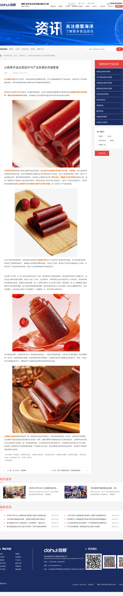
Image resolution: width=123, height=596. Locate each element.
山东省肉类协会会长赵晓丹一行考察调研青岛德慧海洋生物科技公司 (87, 523)
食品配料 (18, 557)
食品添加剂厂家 (15, 457)
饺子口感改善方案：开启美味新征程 (68, 470)
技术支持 (102, 6)
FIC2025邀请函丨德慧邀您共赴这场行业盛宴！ (84, 526)
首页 (15, 55)
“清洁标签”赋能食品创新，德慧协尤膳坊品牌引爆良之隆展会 (105, 488)
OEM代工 (111, 6)
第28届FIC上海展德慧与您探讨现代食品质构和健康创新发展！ (87, 519)
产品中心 (94, 6)
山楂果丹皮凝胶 (73, 454)
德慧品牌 (119, 11)
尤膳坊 (82, 3)
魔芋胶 (29, 457)
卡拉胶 (67, 6)
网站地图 (18, 569)
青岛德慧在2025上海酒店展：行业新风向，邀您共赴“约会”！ (27, 523)
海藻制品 (99, 105)
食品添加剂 (25, 49)
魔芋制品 (99, 111)
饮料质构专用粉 (102, 94)
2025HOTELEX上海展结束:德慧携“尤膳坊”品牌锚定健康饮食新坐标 (44, 488)
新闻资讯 (119, 6)
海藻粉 (87, 6)
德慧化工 (72, 3)
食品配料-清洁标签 (77, 6)
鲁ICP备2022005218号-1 (109, 584)
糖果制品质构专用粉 (104, 89)
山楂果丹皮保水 (25, 454)
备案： (99, 584)
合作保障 (3, 566)
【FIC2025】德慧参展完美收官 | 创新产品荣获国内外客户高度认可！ (87, 515)
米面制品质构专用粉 (104, 83)
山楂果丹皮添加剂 (38, 454)
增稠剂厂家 (40, 49)
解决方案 (18, 563)
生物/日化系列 (101, 122)
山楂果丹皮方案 (50, 454)
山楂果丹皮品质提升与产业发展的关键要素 (41, 55)
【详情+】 (48, 494)
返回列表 (102, 153)
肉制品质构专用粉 (103, 72)
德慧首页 (53, 6)
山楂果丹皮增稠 (61, 454)
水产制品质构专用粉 (104, 77)
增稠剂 (61, 6)
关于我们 (3, 569)
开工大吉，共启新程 (19, 470)
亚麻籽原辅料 (101, 117)
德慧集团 (91, 3)
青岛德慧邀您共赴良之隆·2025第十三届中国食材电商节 (27, 526)
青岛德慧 (16, 454)
